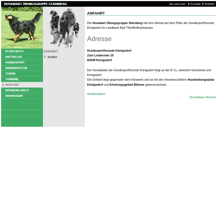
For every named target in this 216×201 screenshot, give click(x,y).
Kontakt (196, 4)
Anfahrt (209, 4)
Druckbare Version (203, 97)
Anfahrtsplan (96, 93)
